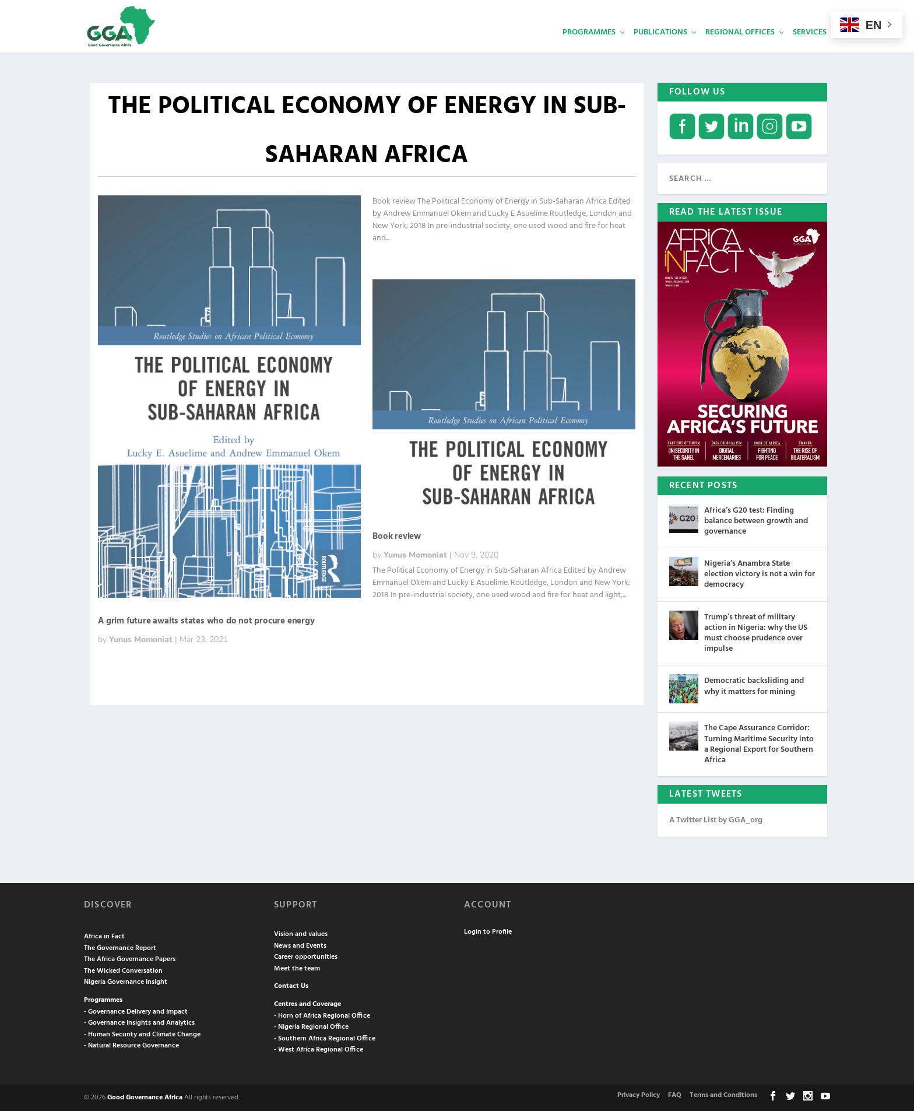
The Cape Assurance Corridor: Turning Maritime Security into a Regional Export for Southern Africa (759, 743)
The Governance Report (120, 947)
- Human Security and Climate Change (142, 1033)
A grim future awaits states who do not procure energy (206, 620)
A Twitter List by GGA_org (715, 819)
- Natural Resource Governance (131, 1044)
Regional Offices (740, 50)
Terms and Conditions (723, 1094)
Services (810, 50)
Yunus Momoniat (141, 638)
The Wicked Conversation (123, 970)
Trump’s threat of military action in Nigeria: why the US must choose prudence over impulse (755, 632)
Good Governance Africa (144, 1096)
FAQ (674, 1094)
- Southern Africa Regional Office (324, 1037)
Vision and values (301, 933)
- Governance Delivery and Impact (136, 1011)
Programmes (589, 50)
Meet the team (297, 967)
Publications (660, 50)
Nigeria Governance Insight (125, 981)
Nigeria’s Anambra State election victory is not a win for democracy (759, 573)
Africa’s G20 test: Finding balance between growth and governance (756, 520)
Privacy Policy (638, 1094)
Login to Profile (488, 931)
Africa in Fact (104, 935)
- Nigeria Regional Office (311, 1026)
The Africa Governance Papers (129, 958)
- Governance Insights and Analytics (139, 1022)
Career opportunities (306, 956)
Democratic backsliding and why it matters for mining (754, 685)
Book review (396, 535)
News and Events (300, 945)
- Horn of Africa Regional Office (322, 1015)
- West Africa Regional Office (318, 1048)
